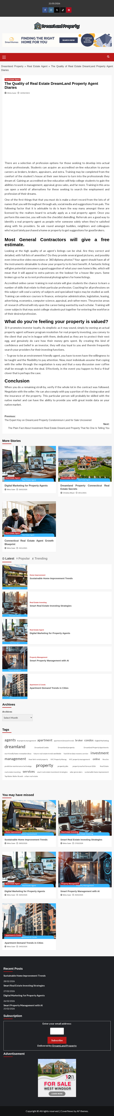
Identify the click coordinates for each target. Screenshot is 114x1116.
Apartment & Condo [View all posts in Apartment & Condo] (38, 685)
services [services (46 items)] (29, 771)
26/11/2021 (82, 493)
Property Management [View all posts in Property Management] (38, 657)
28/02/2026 (23, 843)
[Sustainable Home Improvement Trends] (14, 576)
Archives (7, 711)
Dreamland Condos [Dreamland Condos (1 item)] (41, 747)
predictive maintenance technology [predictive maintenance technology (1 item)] (18, 766)
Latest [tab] (9, 558)
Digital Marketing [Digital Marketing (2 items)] (102, 740)
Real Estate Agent (37, 66)
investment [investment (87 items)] (100, 753)
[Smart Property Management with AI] (14, 658)
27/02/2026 (79, 843)
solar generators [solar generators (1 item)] (76, 772)
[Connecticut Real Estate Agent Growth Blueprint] (29, 519)
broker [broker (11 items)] (79, 740)
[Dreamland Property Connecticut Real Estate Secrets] (85, 464)
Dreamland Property (12, 66)
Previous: (57, 418)
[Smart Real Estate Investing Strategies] (14, 603)
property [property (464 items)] (44, 765)
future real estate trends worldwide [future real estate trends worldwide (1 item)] (47, 754)
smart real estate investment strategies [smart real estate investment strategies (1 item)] (52, 772)
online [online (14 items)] (96, 759)
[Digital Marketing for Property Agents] (29, 464)
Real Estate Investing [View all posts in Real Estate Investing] (38, 602)
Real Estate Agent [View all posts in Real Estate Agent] (12, 79)
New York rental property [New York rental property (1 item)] (38, 759)
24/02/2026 (23, 946)
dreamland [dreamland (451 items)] (15, 746)
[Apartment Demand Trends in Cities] (14, 686)
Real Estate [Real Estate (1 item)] (104, 766)
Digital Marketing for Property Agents (26, 485)
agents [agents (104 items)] (10, 740)
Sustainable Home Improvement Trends (51, 578)
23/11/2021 (23, 548)
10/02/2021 (25, 93)
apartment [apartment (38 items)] (44, 740)
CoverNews (67, 1111)
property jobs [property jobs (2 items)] (63, 766)
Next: (57, 426)
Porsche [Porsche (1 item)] (106, 759)
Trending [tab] (40, 558)
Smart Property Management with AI (49, 660)
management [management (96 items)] (15, 758)
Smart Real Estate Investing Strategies (50, 605)
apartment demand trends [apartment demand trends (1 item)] (64, 741)
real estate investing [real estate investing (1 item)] (13, 772)
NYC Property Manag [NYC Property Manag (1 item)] (58, 759)
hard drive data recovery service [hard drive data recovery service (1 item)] (76, 754)
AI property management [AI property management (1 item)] (26, 741)
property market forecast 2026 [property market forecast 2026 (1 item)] (84, 766)
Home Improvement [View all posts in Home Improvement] (37, 575)
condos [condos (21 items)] (89, 740)
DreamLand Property (64, 1045)
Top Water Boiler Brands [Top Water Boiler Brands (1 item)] (14, 776)
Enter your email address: (57, 1035)
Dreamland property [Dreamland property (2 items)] (66, 747)
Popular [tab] (24, 558)
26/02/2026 (23, 489)
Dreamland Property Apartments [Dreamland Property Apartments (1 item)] (96, 747)
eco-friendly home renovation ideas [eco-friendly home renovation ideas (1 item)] (18, 754)
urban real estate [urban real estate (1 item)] (31, 776)
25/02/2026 (79, 895)
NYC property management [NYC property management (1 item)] (79, 759)
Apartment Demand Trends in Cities (49, 688)
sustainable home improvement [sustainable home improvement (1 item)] (97, 772)
